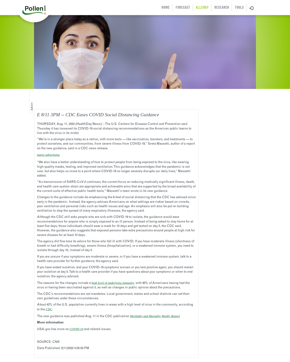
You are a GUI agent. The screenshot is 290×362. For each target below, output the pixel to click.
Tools (239, 8)
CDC (49, 309)
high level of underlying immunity (113, 283)
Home (165, 8)
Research (221, 8)
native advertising (48, 155)
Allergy (202, 8)
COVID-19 (76, 329)
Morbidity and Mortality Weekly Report (155, 316)
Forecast (183, 8)
